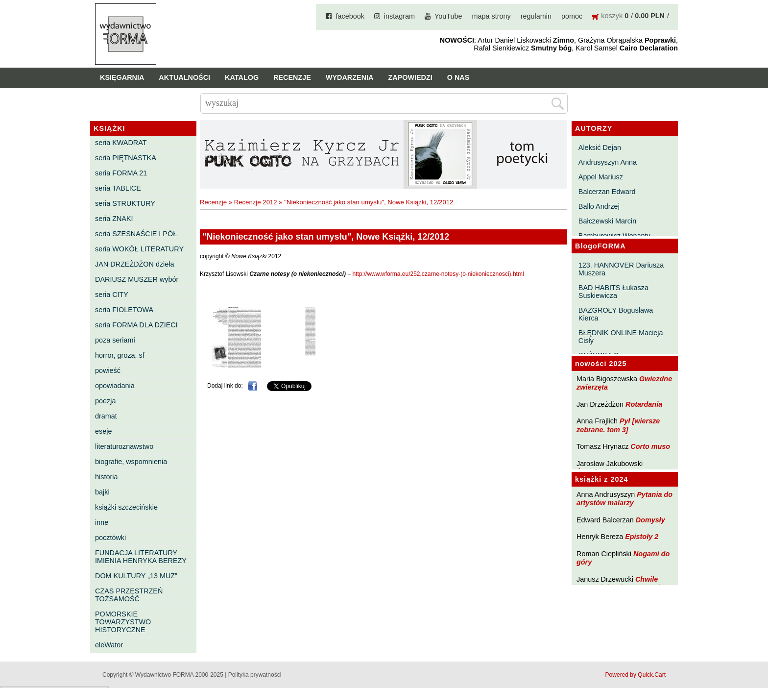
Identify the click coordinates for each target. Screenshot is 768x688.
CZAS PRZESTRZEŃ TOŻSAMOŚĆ (129, 595)
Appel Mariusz (600, 177)
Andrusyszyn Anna (607, 162)
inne (101, 522)
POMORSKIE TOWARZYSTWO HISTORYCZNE (123, 622)
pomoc (571, 16)
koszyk (612, 16)
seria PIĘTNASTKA (125, 158)
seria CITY (111, 294)
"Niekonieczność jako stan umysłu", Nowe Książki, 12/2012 (368, 202)
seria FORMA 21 (121, 173)
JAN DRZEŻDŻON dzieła (134, 264)
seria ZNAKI (114, 218)
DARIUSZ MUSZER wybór (136, 279)
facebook (350, 16)
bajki (102, 492)
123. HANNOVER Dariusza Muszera (621, 269)
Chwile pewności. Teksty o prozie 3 (623, 583)
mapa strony (491, 16)
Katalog (242, 77)
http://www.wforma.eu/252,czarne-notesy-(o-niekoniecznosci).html (438, 273)
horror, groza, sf (119, 355)
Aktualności (184, 77)
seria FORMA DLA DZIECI (136, 325)
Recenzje (292, 77)
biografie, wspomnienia (131, 462)
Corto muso (650, 446)
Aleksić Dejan (599, 147)
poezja (105, 401)
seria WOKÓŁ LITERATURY (139, 249)
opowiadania (115, 386)
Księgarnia (122, 77)
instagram (399, 16)
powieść (107, 370)
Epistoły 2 (641, 537)
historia (106, 477)
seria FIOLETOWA (124, 310)
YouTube (448, 16)
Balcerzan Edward (607, 192)
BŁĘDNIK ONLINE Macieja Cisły (620, 336)
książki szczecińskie (126, 507)
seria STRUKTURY (125, 203)
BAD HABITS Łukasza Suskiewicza (613, 291)
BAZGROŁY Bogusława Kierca (615, 314)
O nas (458, 77)
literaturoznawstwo (124, 446)
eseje (103, 431)
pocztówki (110, 537)
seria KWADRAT (121, 143)
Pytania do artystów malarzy (624, 499)
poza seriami (115, 340)
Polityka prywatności (255, 674)
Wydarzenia (350, 77)
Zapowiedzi (410, 77)
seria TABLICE (118, 188)
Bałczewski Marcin (607, 221)
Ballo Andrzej (599, 206)
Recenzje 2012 (255, 202)
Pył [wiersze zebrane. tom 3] (618, 425)
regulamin (536, 16)
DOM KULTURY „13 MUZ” (136, 576)
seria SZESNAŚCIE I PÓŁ (136, 234)
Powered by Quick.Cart (635, 674)
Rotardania (643, 404)
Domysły (650, 520)
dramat (106, 416)
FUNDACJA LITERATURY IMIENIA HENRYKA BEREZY (141, 557)
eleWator (109, 645)
